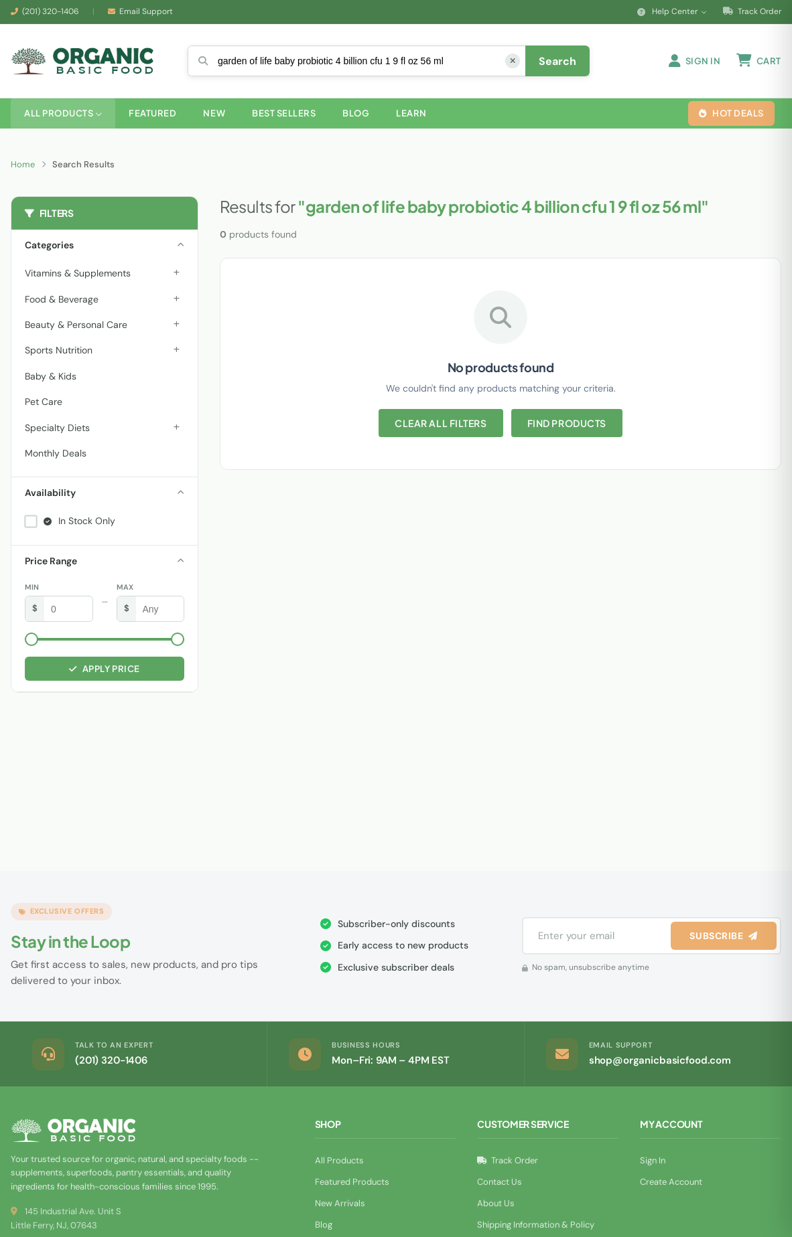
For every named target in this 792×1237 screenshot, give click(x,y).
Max (125, 587)
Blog (323, 1224)
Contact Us (499, 1181)
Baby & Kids (50, 376)
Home (23, 164)
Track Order (752, 11)
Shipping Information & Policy (535, 1224)
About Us (496, 1203)
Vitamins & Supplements (78, 273)
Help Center (672, 11)
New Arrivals (340, 1203)
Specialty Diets (57, 428)
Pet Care (43, 402)
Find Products (566, 423)
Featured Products (352, 1181)
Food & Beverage (61, 299)
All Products (339, 1160)
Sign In (652, 1160)
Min (32, 587)
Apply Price (104, 668)
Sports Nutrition (58, 350)
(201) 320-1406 (50, 11)
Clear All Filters (441, 423)
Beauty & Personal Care (76, 325)
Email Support (146, 11)
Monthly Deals (55, 453)
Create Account (671, 1181)
